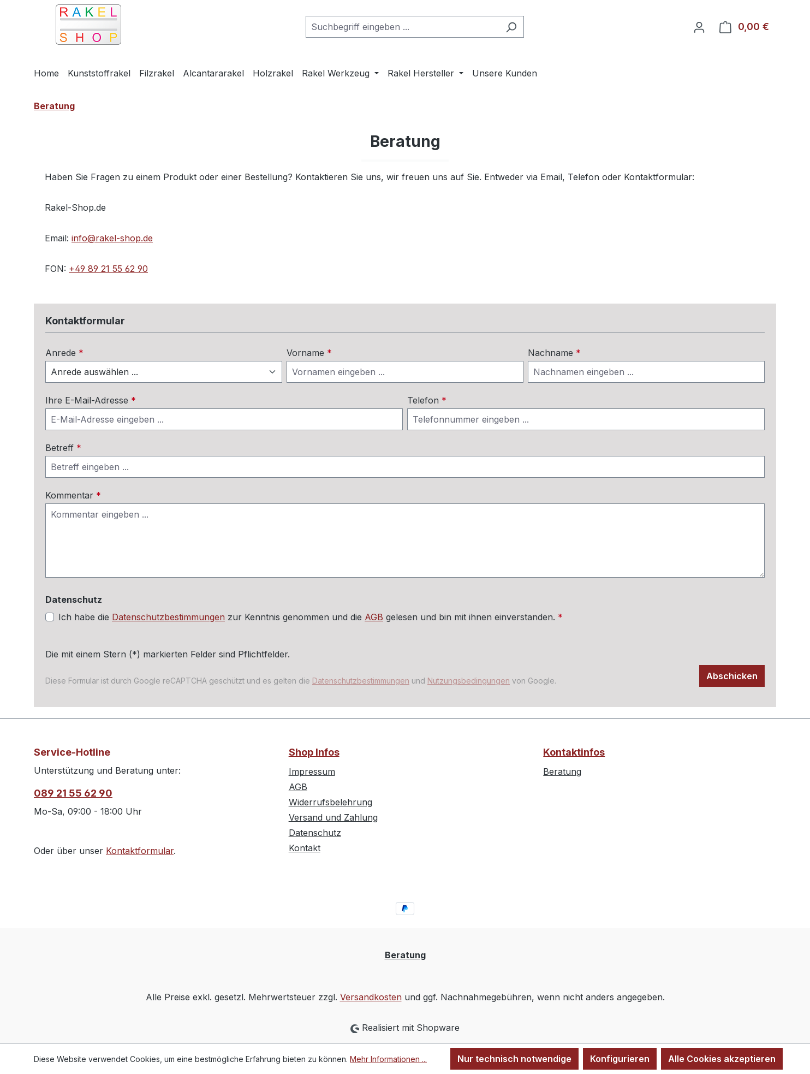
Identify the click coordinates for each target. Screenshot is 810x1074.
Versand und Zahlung (333, 817)
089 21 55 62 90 (73, 793)
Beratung (562, 771)
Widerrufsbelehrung (330, 802)
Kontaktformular (140, 850)
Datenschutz (315, 832)
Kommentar (73, 495)
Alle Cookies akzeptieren (722, 1058)
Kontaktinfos (574, 752)
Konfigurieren (620, 1058)
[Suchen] (511, 27)
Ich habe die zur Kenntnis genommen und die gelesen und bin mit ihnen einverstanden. (310, 617)
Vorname (309, 352)
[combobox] (402, 27)
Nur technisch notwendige (514, 1058)
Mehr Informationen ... (388, 1059)
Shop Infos (314, 752)
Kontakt (304, 847)
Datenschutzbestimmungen (168, 617)
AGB (374, 617)
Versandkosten (371, 997)
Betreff (63, 447)
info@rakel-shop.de (112, 238)
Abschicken (732, 675)
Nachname (554, 352)
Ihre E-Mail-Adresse (90, 400)
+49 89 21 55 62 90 (108, 268)
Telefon (426, 400)
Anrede (64, 352)
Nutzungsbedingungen (468, 680)
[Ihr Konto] (699, 27)
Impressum (312, 771)
